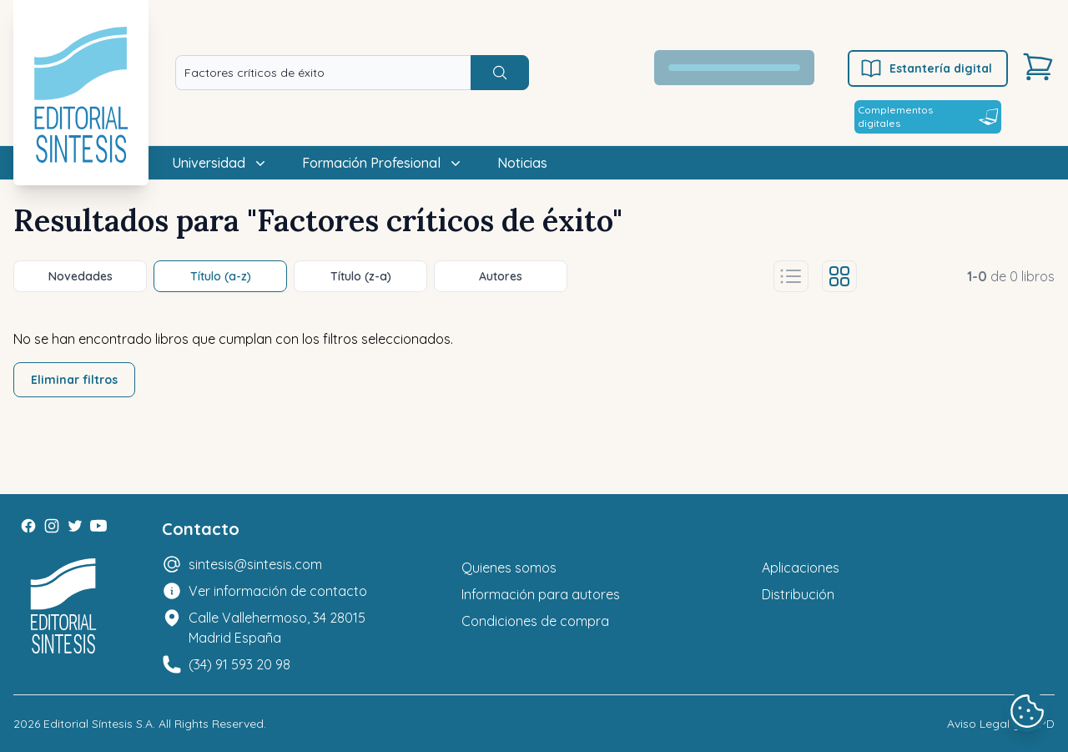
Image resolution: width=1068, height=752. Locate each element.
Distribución (798, 594)
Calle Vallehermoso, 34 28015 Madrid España (277, 627)
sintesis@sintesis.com (255, 564)
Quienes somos (509, 567)
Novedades (80, 276)
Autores (500, 276)
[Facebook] (28, 525)
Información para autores (540, 594)
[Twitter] (75, 525)
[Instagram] (51, 525)
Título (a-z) (220, 276)
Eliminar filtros (74, 379)
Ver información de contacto (278, 591)
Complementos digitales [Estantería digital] (928, 116)
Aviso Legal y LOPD (1001, 723)
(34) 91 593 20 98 (239, 664)
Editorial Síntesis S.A (98, 723)
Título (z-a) (360, 276)
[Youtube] (98, 525)
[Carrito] (1038, 66)
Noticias (522, 162)
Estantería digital (925, 68)
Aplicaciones (800, 567)
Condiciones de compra (535, 621)
